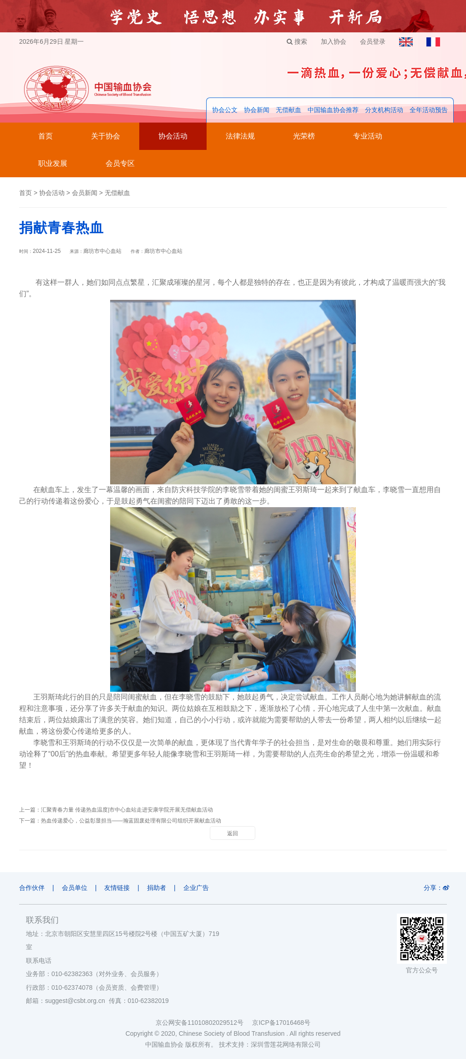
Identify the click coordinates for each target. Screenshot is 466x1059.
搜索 (297, 41)
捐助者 (156, 887)
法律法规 (240, 136)
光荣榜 (304, 136)
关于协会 (105, 136)
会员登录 (372, 41)
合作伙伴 (32, 887)
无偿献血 (288, 109)
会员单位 (74, 887)
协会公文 (225, 109)
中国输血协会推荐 (333, 109)
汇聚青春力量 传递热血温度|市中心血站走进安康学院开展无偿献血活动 (127, 810)
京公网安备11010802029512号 (204, 1022)
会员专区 (120, 163)
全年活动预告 (429, 109)
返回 (232, 833)
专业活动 (367, 136)
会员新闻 (84, 192)
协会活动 (172, 136)
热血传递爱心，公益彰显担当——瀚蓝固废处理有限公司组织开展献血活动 (131, 820)
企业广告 (196, 887)
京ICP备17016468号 (281, 1022)
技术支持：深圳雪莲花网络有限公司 (270, 1044)
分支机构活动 (384, 109)
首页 (45, 136)
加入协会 (333, 41)
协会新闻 (256, 109)
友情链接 (117, 887)
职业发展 (52, 163)
